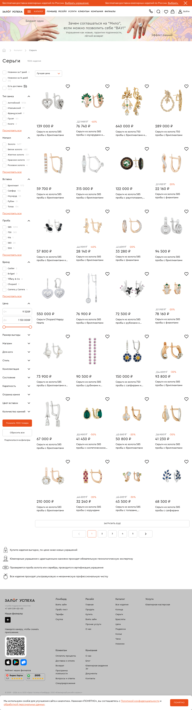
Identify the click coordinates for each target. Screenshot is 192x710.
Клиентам (83, 11)
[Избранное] (68, 86)
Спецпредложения (65, 683)
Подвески (120, 629)
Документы (91, 674)
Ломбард (52, 11)
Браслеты (120, 619)
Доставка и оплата (65, 661)
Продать (90, 610)
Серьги (119, 614)
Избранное (166, 11)
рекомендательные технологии (63, 697)
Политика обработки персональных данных (24, 705)
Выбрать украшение (77, 3)
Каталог (38, 11)
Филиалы (110, 11)
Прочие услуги (93, 624)
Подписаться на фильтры (17, 440)
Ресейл (62, 11)
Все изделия (121, 605)
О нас (88, 629)
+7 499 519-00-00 (14, 609)
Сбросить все (17, 433)
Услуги (72, 11)
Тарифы (59, 614)
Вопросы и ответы (65, 678)
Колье (118, 634)
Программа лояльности (62, 672)
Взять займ (61, 605)
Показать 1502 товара (17, 423)
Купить (89, 614)
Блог (88, 661)
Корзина (172, 11)
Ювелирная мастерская (157, 605)
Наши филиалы (14, 613)
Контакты (90, 678)
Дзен (8, 620)
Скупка (59, 619)
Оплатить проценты (66, 656)
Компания (97, 11)
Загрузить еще (112, 523)
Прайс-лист (62, 610)
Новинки (119, 644)
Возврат (60, 666)
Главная (4, 50)
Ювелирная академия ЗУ (97, 667)
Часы (118, 639)
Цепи (118, 624)
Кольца (119, 610)
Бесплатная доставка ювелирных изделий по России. (33, 3)
